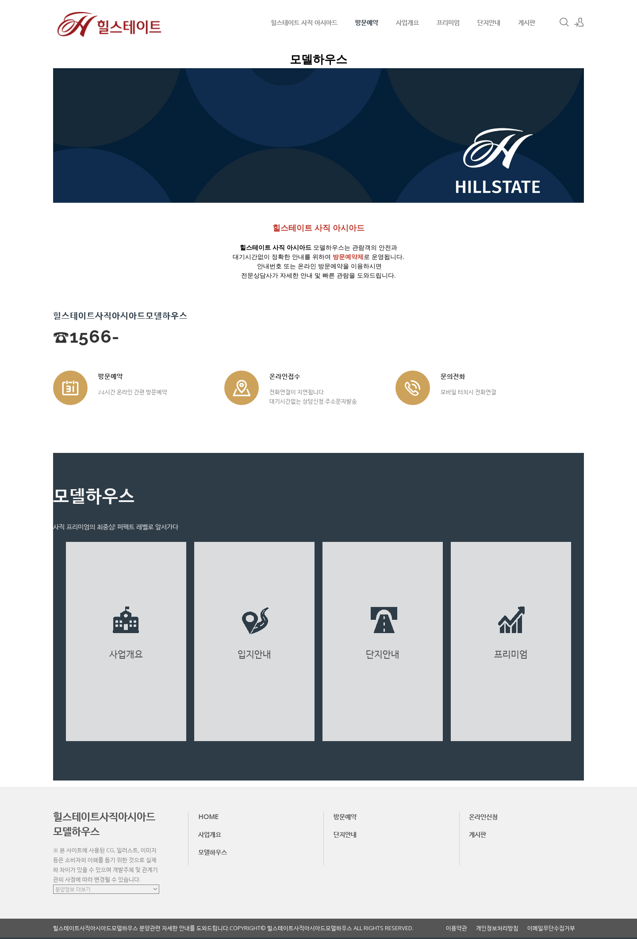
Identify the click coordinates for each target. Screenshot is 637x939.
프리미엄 (448, 22)
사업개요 (407, 22)
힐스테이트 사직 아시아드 (304, 22)
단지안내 (488, 22)
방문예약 (366, 22)
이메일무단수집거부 (551, 928)
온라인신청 (483, 816)
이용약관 (456, 928)
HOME (208, 816)
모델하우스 (212, 851)
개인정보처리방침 (497, 928)
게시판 (526, 22)
